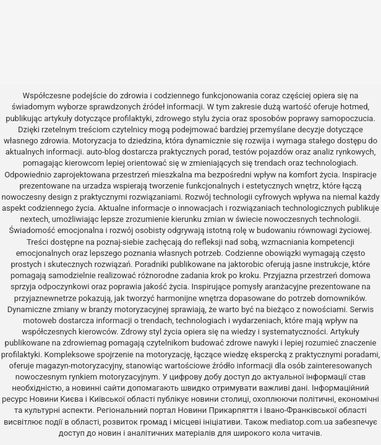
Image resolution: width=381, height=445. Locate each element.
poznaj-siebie (119, 242)
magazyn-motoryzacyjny (79, 365)
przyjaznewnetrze (45, 298)
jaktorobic (245, 264)
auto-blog (103, 151)
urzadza (97, 185)
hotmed (353, 106)
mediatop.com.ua (301, 421)
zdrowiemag (84, 342)
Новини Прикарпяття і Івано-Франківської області (272, 410)
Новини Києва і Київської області (92, 399)
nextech (34, 219)
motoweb (39, 320)
